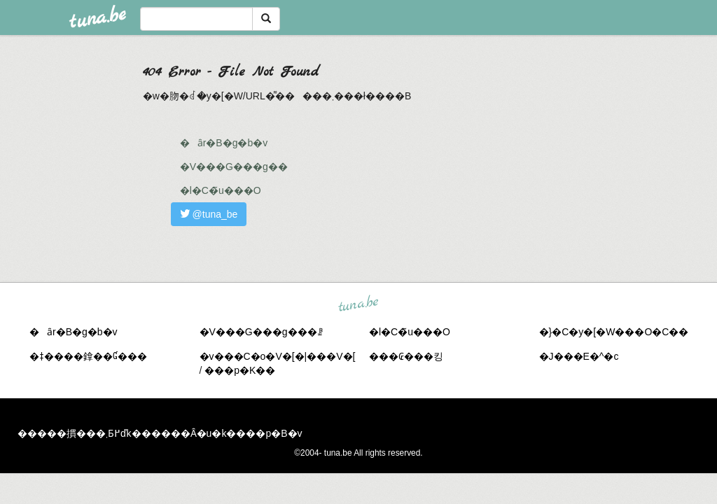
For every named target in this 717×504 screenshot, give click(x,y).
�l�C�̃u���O (220, 190)
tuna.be (358, 303)
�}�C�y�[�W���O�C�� (614, 331)
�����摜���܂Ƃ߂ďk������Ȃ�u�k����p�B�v (160, 433)
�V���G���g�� (234, 166)
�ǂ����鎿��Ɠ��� (88, 356)
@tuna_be (209, 214)
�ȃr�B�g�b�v (224, 142)
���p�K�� (239, 370)
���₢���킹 (406, 356)
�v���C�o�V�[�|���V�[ (278, 356)
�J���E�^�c (579, 356)
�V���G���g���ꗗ (261, 331)
